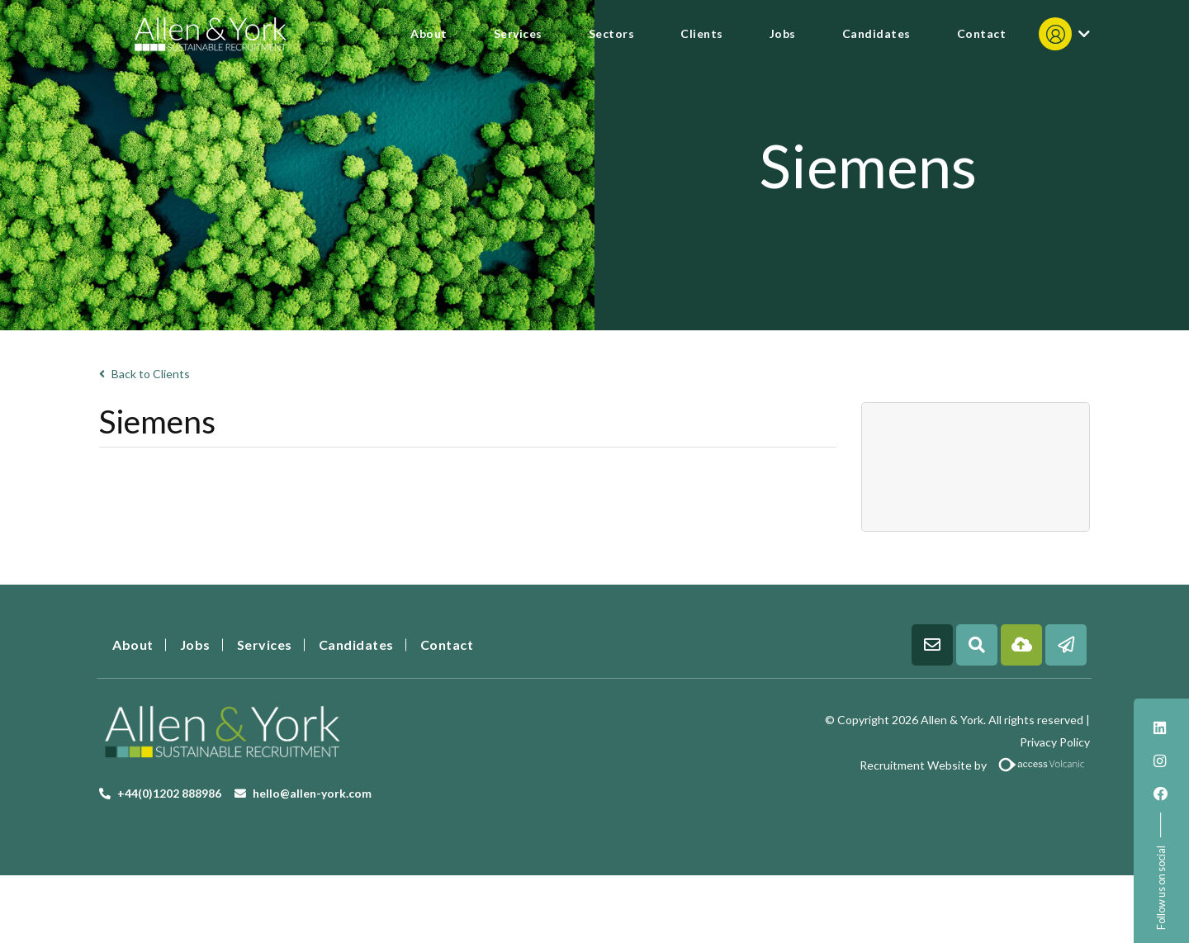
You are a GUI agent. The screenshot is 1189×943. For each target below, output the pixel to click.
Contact (982, 33)
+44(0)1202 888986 (169, 793)
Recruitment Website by (848, 765)
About (429, 33)
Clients (701, 33)
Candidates (876, 33)
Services (518, 33)
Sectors (612, 33)
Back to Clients (144, 374)
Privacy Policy (1055, 742)
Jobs (783, 33)
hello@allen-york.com (312, 793)
